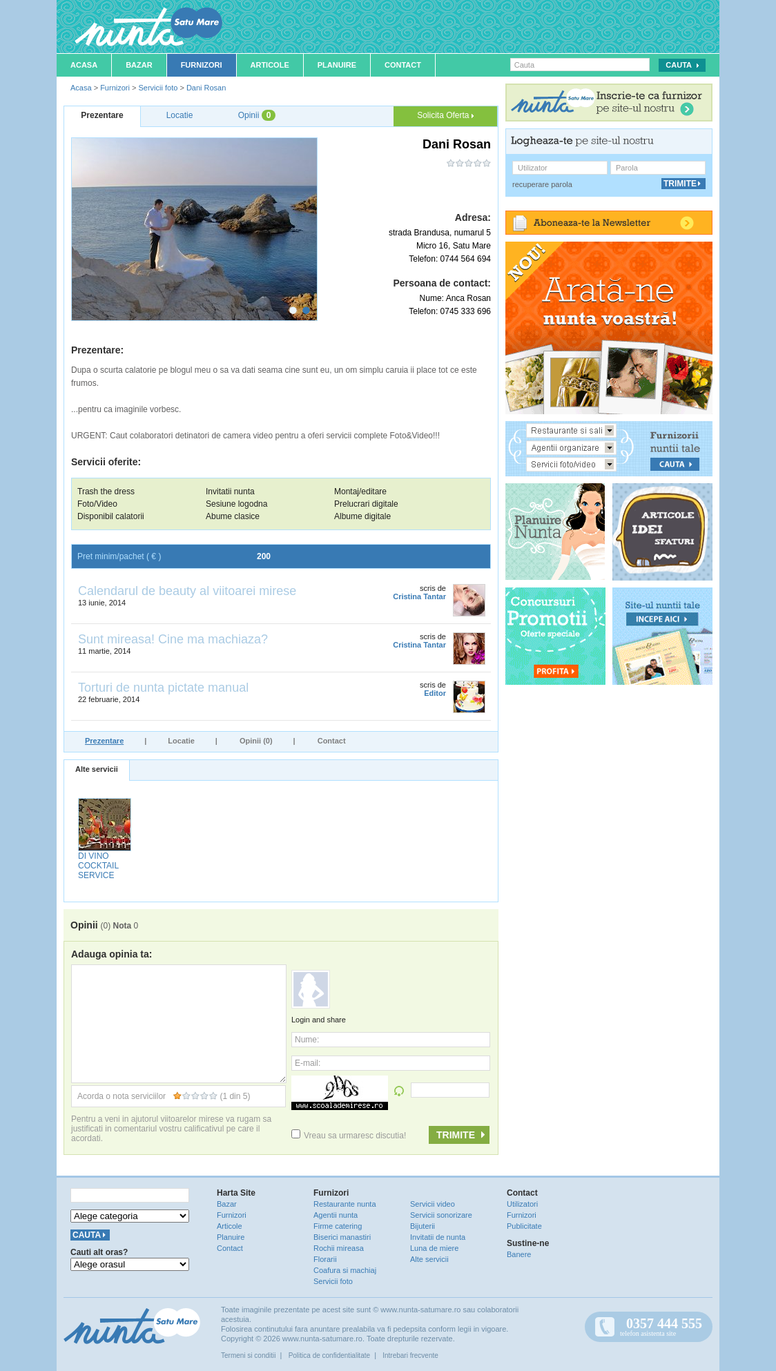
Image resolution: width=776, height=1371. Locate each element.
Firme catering (337, 1226)
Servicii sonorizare (441, 1215)
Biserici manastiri (342, 1237)
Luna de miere (434, 1248)
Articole (270, 65)
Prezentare (104, 741)
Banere (519, 1254)
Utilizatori (522, 1204)
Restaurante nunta (344, 1204)
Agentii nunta (335, 1215)
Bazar (139, 65)
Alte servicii (96, 769)
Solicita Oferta (445, 115)
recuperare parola (542, 184)
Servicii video (432, 1204)
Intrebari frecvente (410, 1355)
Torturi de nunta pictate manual (163, 687)
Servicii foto (157, 88)
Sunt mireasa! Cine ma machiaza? (173, 639)
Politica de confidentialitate (329, 1355)
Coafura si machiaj (344, 1270)
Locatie (181, 741)
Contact (403, 65)
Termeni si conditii (248, 1355)
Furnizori (201, 65)
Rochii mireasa (338, 1248)
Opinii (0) (256, 741)
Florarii (325, 1259)
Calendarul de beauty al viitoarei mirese (187, 591)
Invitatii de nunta (437, 1237)
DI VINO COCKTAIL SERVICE (98, 865)
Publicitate (524, 1226)
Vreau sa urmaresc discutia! (348, 1135)
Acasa (83, 65)
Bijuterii (422, 1226)
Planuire (337, 65)
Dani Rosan (206, 88)
